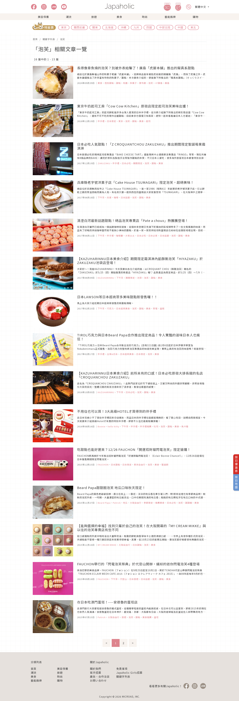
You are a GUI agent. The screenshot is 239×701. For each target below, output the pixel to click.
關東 (95, 27)
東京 (64, 27)
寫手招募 (95, 673)
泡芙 (62, 39)
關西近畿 (79, 27)
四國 (149, 27)
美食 (119, 17)
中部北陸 (164, 27)
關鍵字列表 (49, 39)
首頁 (35, 39)
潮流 (69, 17)
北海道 (109, 27)
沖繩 (123, 27)
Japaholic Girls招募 (129, 673)
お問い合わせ (98, 680)
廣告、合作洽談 (100, 676)
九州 (136, 27)
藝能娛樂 (170, 17)
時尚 (145, 17)
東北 (193, 27)
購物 (195, 17)
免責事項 (121, 669)
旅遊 (94, 17)
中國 (180, 27)
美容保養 (43, 17)
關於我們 (95, 669)
